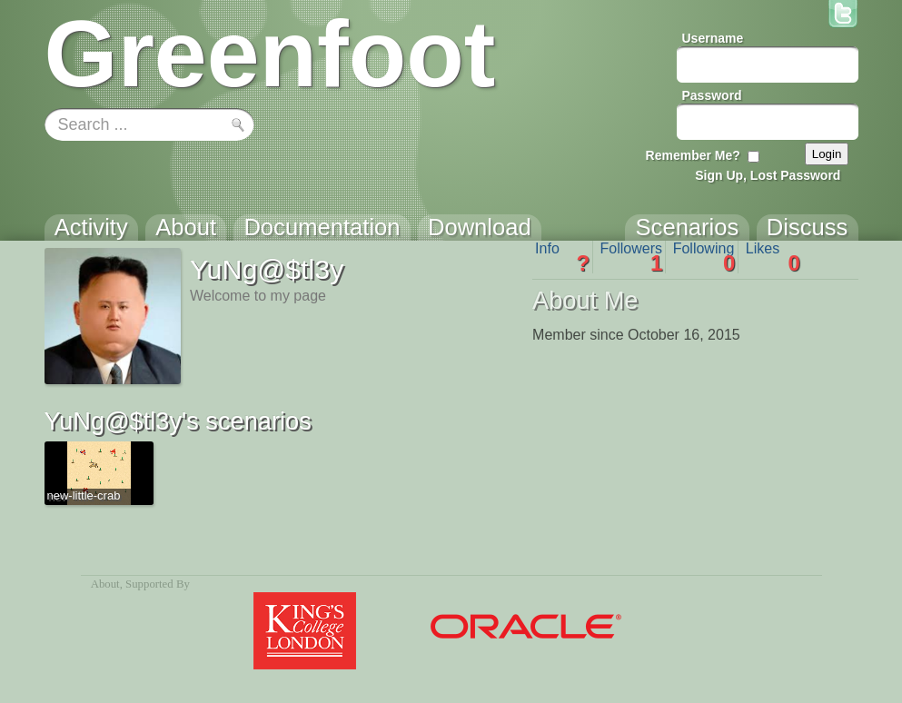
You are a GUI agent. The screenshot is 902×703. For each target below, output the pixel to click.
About (105, 584)
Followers (631, 257)
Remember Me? (693, 155)
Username (713, 38)
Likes (773, 257)
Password (712, 95)
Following (704, 257)
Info (562, 257)
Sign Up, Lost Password (767, 175)
